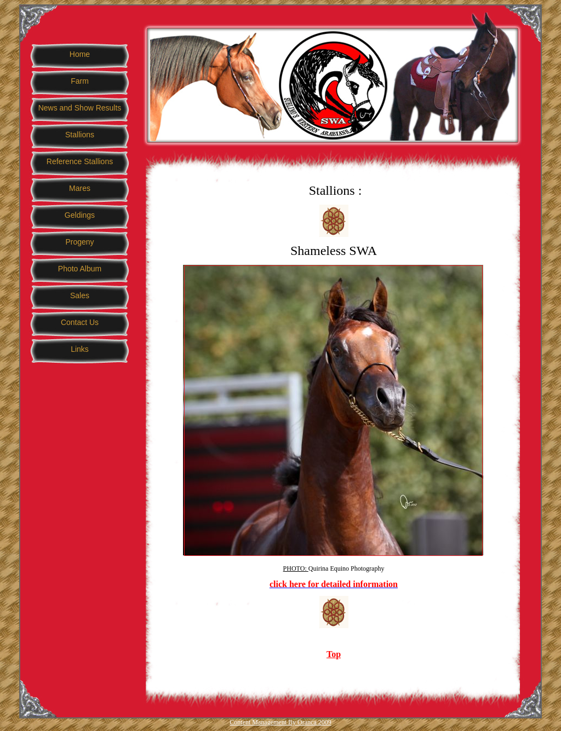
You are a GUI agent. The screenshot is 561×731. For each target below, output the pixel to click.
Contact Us (80, 322)
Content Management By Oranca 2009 (280, 722)
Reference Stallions (80, 161)
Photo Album (79, 268)
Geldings (80, 215)
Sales (79, 295)
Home (80, 54)
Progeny (79, 241)
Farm (80, 81)
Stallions (79, 134)
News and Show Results (80, 107)
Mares (79, 188)
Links (80, 349)
